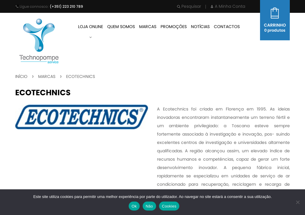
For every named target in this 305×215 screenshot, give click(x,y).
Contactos (227, 27)
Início (21, 76)
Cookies (169, 206)
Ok (134, 206)
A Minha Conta (227, 6)
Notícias (200, 27)
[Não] (298, 202)
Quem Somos (121, 27)
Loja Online (90, 27)
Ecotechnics (80, 76)
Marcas (147, 27)
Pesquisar (189, 6)
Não (149, 206)
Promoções (174, 27)
